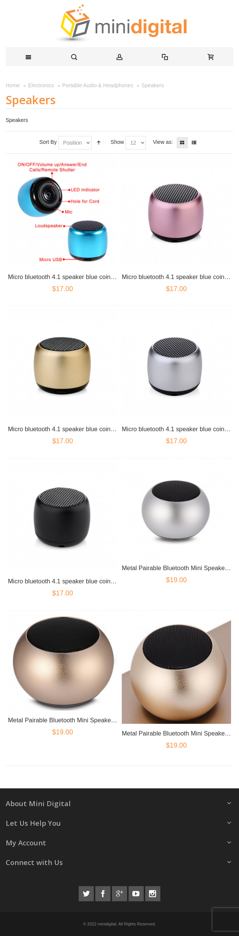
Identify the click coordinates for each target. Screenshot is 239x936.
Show (117, 142)
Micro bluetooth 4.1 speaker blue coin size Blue (72, 276)
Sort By (48, 142)
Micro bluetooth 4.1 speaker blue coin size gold (72, 429)
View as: (163, 142)
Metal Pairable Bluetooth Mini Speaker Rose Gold (76, 720)
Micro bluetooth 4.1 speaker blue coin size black (74, 581)
